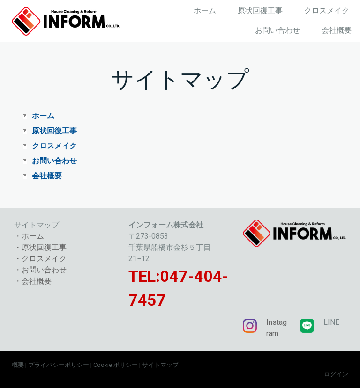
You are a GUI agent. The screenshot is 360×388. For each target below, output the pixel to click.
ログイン (336, 374)
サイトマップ (160, 364)
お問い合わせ (277, 30)
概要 (18, 364)
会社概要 (337, 30)
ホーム (205, 10)
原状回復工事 (260, 10)
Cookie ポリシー (115, 364)
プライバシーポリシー (58, 364)
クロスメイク (326, 10)
